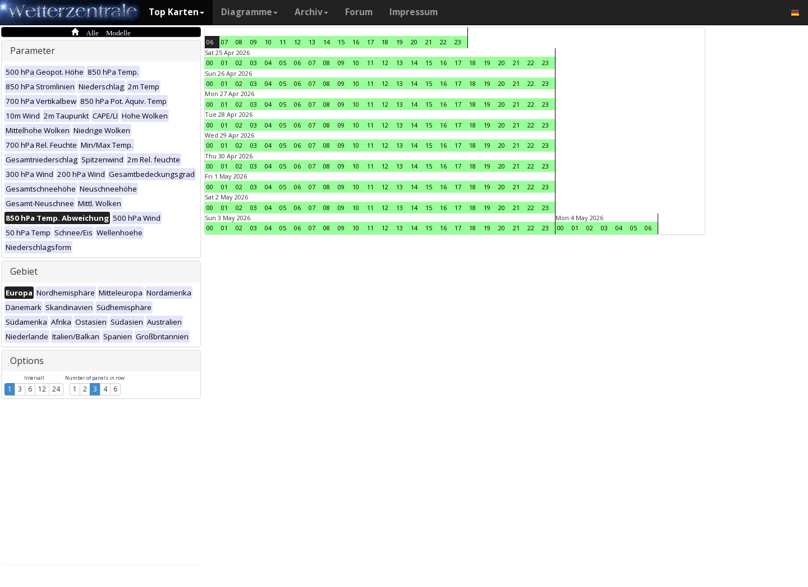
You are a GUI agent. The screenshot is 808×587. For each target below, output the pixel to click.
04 (268, 62)
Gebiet (24, 271)
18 (385, 42)
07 (224, 42)
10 (268, 42)
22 (443, 42)
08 (239, 42)
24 (56, 389)
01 (224, 62)
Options (27, 360)
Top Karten (176, 12)
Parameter (32, 50)
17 (370, 42)
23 (457, 42)
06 (209, 42)
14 (326, 42)
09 (253, 42)
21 (428, 42)
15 (341, 42)
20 (414, 42)
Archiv (311, 12)
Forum (359, 12)
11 (282, 42)
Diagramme (249, 12)
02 (239, 62)
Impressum (413, 12)
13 (312, 42)
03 (253, 62)
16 (355, 42)
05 (282, 62)
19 (399, 42)
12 (42, 389)
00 (209, 62)
